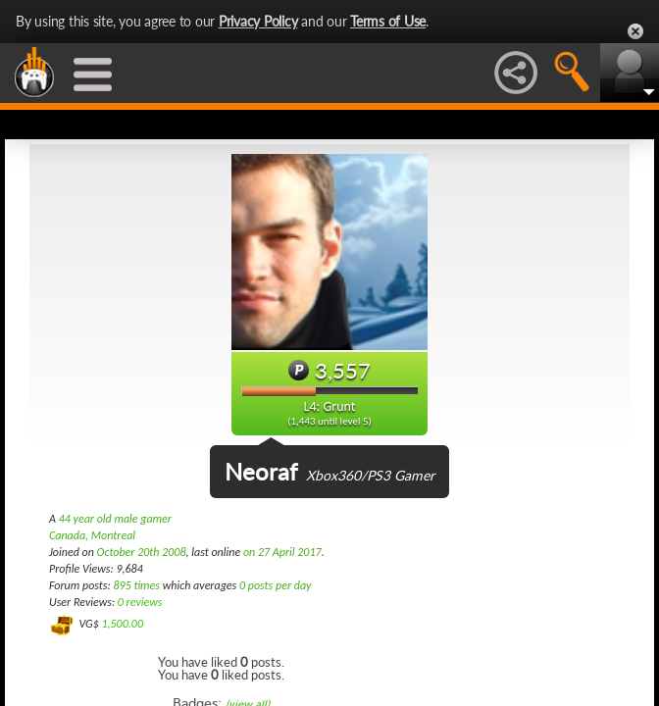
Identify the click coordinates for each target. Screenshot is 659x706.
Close (635, 31)
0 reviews (140, 602)
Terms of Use (388, 21)
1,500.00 (122, 623)
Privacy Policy (258, 21)
